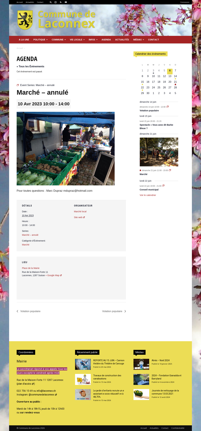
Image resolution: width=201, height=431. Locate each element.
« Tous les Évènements (30, 66)
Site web (79, 217)
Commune (59, 39)
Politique (40, 39)
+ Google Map (53, 275)
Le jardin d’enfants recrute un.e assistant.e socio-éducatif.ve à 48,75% (108, 393)
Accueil (20, 2)
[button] (50, 2)
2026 (42, 428)
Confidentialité (177, 428)
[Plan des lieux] (106, 278)
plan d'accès (25, 383)
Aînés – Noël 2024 (161, 360)
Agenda (106, 39)
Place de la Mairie (30, 268)
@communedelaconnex (43, 394)
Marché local (80, 211)
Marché (25, 244)
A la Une (24, 39)
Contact (40, 2)
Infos (93, 39)
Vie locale (77, 39)
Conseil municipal (149, 189)
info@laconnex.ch (46, 390)
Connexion (184, 2)
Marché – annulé (30, 235)
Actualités (30, 2)
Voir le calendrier (148, 195)
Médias (138, 39)
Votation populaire (30, 311)
